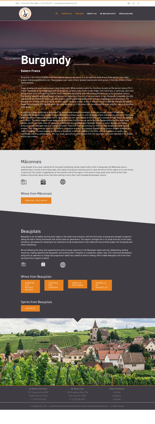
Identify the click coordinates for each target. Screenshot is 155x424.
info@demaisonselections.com (65, 3)
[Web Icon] (62, 180)
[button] (56, 13)
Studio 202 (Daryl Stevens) (99, 406)
